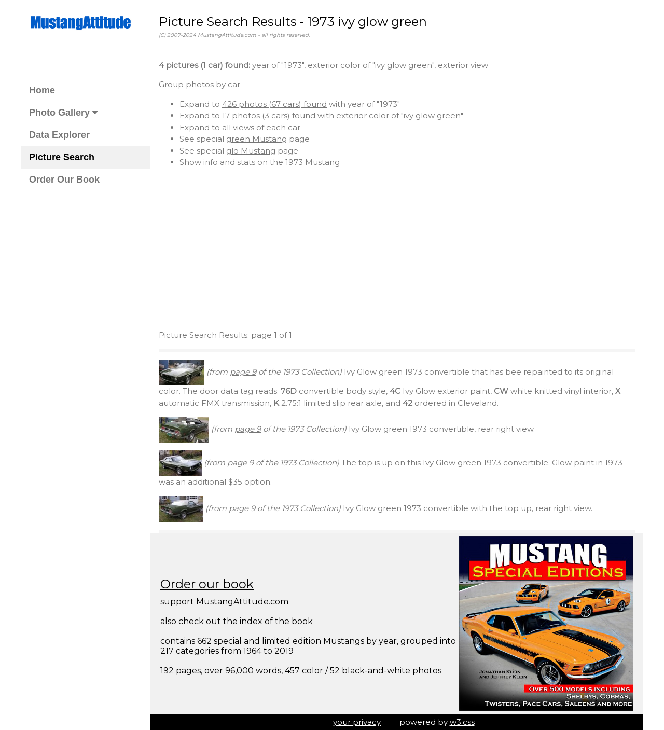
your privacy (357, 722)
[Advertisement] (397, 249)
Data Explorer (59, 135)
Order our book (207, 583)
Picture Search (61, 157)
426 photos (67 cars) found (274, 104)
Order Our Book (64, 179)
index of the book (276, 621)
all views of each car (261, 127)
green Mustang (256, 139)
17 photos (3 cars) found (268, 115)
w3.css (462, 722)
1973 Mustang (312, 162)
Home (42, 90)
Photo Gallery (63, 112)
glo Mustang (250, 151)
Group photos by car (199, 84)
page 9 (243, 372)
